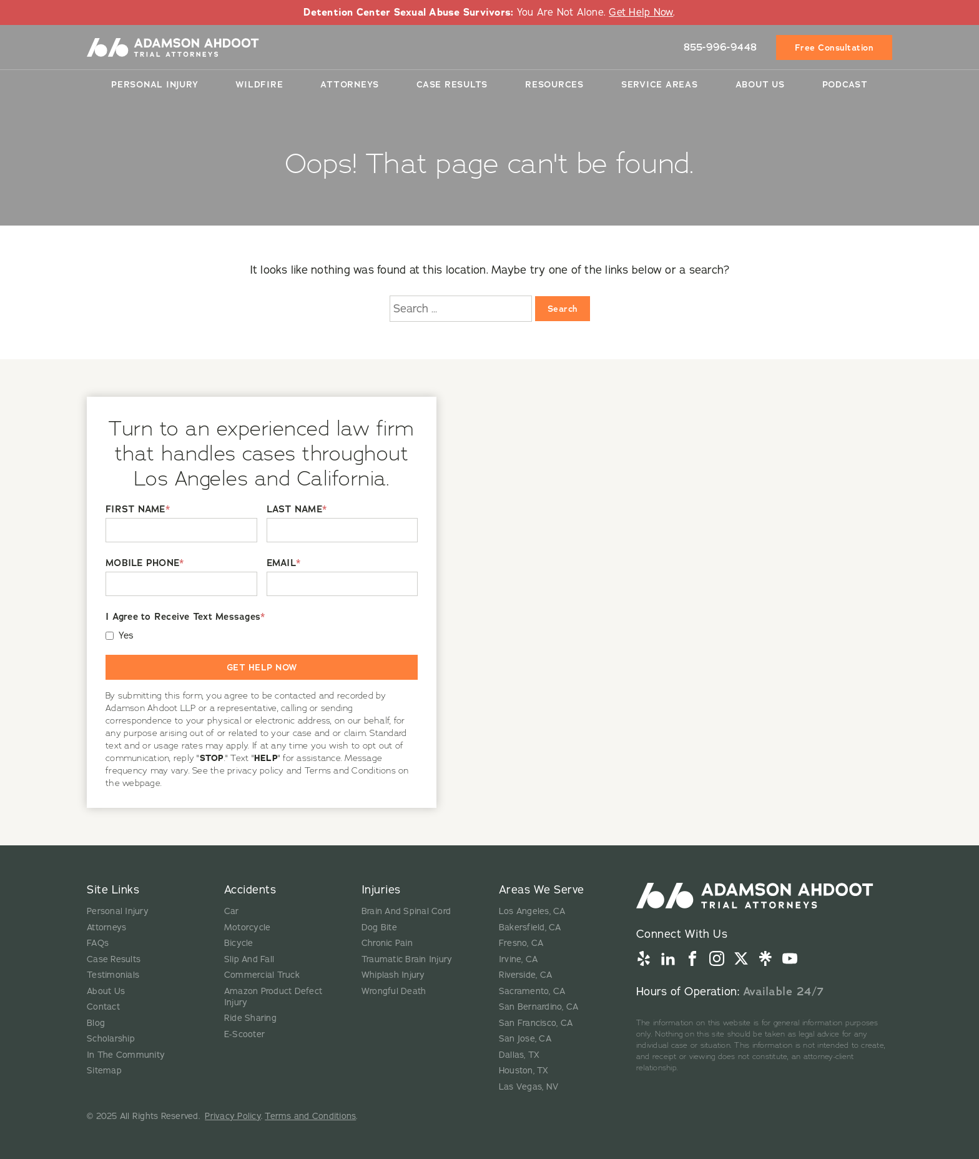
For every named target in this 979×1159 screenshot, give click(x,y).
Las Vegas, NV (528, 1087)
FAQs (98, 943)
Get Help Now (641, 12)
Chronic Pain (387, 943)
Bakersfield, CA (530, 927)
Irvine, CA (518, 959)
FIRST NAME (138, 509)
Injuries (381, 889)
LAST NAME (297, 509)
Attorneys (349, 83)
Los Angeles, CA (532, 911)
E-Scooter (244, 1034)
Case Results (452, 83)
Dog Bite (379, 927)
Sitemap (104, 1071)
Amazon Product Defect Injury (273, 996)
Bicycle (238, 943)
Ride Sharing (250, 1018)
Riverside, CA (525, 975)
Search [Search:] (563, 308)
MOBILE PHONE (145, 563)
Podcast (845, 83)
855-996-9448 (720, 46)
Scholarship (111, 1039)
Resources (554, 83)
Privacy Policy (233, 1116)
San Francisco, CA (536, 1023)
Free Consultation (834, 46)
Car (231, 911)
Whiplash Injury (393, 975)
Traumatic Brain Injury (407, 959)
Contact (103, 1007)
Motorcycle (247, 927)
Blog (96, 1023)
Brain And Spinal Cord (406, 911)
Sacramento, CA (532, 991)
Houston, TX (524, 1071)
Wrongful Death (394, 991)
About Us (760, 83)
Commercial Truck (262, 975)
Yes (126, 635)
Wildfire (259, 83)
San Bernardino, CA (539, 1007)
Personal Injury (154, 83)
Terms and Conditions (310, 1116)
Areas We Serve (541, 889)
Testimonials (113, 975)
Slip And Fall (249, 959)
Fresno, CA (521, 943)
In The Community (126, 1055)
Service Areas (659, 83)
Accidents (250, 889)
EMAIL (284, 563)
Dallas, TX (519, 1055)
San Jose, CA (525, 1039)
